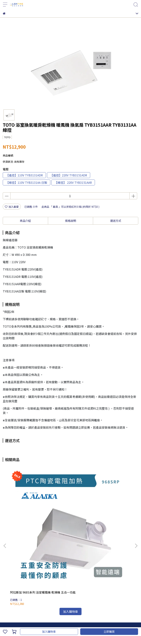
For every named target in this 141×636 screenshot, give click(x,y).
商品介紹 (25, 221)
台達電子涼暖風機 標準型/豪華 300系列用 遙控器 (112, 509)
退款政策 (39, 590)
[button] (136, 503)
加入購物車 (49, 631)
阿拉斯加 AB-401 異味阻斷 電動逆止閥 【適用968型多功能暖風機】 (70, 509)
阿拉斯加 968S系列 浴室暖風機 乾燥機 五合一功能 (27, 509)
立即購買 (109, 631)
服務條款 (63, 590)
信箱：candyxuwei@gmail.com (21, 564)
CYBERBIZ (103, 622)
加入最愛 (12, 206)
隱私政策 (51, 590)
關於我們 (15, 590)
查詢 (5, 590)
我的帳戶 (27, 590)
